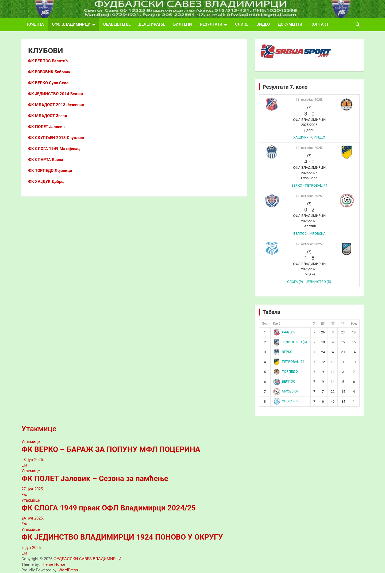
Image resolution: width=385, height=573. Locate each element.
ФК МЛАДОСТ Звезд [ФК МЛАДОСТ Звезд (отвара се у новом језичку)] (47, 115)
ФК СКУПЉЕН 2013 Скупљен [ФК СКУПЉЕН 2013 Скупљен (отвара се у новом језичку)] (56, 137)
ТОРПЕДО (285, 372)
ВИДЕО (263, 24)
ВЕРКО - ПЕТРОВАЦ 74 (309, 185)
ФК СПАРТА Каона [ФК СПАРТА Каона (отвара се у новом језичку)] (45, 159)
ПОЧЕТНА (34, 24)
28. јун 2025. (32, 459)
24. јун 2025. (32, 518)
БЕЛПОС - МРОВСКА (309, 234)
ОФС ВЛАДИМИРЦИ (71, 24)
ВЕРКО (283, 352)
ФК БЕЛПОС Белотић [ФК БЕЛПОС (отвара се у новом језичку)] (48, 61)
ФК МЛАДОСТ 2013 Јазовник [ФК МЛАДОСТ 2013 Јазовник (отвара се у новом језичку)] (56, 104)
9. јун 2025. (31, 547)
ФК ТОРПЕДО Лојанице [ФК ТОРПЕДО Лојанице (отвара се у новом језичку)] (50, 170)
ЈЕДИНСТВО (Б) (290, 342)
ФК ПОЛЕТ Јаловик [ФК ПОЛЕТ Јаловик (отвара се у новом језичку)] (46, 126)
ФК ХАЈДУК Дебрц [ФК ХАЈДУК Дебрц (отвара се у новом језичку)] (46, 181)
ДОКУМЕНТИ (290, 24)
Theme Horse (53, 564)
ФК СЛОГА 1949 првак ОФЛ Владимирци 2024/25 (108, 507)
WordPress (68, 570)
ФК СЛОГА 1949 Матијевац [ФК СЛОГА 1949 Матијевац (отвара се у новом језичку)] (54, 148)
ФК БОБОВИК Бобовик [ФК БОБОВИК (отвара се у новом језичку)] (49, 72)
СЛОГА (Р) (285, 401)
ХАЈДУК (284, 332)
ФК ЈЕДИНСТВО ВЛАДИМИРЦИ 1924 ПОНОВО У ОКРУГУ (122, 537)
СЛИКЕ (241, 24)
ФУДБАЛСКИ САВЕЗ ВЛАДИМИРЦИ (87, 558)
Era (24, 465)
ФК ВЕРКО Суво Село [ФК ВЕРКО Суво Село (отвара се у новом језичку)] (48, 82)
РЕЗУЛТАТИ (211, 24)
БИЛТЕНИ (182, 24)
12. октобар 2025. (309, 148)
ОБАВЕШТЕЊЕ (116, 24)
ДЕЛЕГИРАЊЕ (151, 24)
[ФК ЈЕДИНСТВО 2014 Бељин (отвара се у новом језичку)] (55, 93)
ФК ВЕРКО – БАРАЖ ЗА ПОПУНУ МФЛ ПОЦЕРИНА (110, 449)
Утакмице (38, 428)
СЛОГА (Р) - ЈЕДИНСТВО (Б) (309, 282)
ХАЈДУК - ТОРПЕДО (309, 137)
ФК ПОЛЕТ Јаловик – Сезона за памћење (94, 478)
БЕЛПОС (284, 381)
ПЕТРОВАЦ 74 (289, 362)
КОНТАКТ (319, 24)
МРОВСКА (285, 391)
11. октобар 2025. (309, 100)
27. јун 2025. (32, 489)
